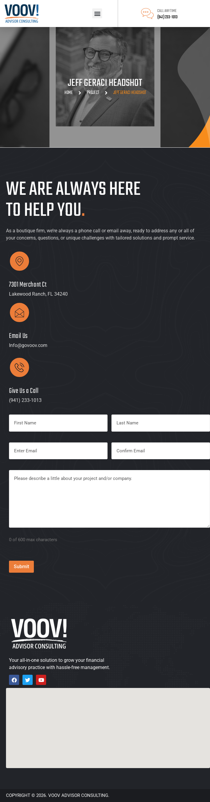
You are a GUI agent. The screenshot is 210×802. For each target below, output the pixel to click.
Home (68, 93)
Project (93, 93)
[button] (97, 13)
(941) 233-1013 (167, 17)
